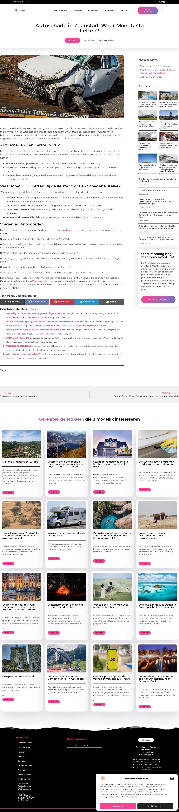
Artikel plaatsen (25, 766)
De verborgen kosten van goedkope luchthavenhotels (147, 124)
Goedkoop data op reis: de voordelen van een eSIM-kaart (111, 677)
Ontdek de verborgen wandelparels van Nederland (158, 180)
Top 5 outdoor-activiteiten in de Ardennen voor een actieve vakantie (156, 238)
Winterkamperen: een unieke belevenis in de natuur (65, 606)
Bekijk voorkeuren (155, 806)
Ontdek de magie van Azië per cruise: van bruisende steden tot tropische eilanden (168, 168)
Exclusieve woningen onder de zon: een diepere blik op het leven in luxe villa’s (112, 535)
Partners (77, 10)
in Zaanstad (36, 281)
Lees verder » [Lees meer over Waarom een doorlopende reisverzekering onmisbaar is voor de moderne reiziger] (144, 207)
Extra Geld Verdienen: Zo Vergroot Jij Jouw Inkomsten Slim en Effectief (26, 797)
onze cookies (139, 797)
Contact (124, 10)
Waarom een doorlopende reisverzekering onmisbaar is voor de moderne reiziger (156, 201)
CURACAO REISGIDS (17, 337)
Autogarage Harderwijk (19, 346)
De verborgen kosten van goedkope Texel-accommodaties (168, 104)
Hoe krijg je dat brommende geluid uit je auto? (33, 313)
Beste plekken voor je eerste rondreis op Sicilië (33, 329)
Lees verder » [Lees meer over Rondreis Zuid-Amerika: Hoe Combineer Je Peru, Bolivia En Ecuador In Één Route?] (144, 221)
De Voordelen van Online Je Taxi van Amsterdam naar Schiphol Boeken (156, 679)
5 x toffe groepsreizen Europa (153, 190)
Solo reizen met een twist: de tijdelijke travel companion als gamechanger (157, 227)
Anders (72, 40)
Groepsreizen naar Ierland (18, 676)
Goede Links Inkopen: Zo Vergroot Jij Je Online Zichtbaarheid (24, 787)
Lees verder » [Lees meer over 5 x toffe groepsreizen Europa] (144, 194)
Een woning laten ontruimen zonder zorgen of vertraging (156, 462)
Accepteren (118, 806)
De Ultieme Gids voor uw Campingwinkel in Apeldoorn (66, 677)
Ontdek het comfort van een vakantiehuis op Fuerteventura (147, 104)
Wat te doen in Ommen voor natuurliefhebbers (110, 606)
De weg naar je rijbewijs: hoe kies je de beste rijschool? (168, 145)
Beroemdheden (25, 743)
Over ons (92, 10)
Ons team (108, 10)
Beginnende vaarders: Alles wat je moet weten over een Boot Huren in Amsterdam (19, 607)
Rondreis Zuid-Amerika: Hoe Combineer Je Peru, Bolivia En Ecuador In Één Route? (158, 214)
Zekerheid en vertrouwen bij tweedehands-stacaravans (144, 146)
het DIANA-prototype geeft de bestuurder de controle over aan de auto (47, 321)
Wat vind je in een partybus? (23, 354)
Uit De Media (60, 10)
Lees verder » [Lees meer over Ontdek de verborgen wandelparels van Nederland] (144, 185)
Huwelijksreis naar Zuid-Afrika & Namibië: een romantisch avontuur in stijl (20, 535)
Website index (24, 775)
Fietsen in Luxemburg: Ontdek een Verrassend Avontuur (168, 125)
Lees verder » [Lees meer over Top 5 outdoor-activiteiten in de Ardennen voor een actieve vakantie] (144, 243)
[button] (172, 778)
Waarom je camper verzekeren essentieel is (66, 534)
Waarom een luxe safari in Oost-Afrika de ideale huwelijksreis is (154, 535)
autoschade (65, 230)
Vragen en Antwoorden (151, 77)
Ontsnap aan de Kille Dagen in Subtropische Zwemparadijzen (157, 606)
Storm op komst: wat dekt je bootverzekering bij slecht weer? (110, 464)
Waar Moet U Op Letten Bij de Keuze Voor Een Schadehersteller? (157, 71)
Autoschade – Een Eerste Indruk (155, 66)
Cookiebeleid (24, 779)
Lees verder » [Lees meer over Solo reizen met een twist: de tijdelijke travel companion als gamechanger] (144, 232)
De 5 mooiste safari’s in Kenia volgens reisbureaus (147, 167)
